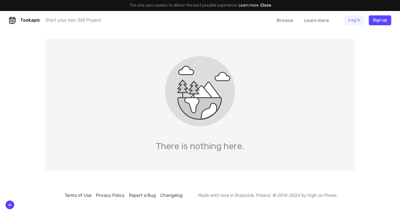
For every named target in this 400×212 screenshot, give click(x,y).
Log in (354, 20)
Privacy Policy (110, 195)
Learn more (249, 5)
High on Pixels (321, 195)
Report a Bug (142, 195)
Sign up (380, 20)
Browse (285, 20)
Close (265, 5)
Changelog (171, 195)
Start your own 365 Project (73, 20)
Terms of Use (78, 195)
